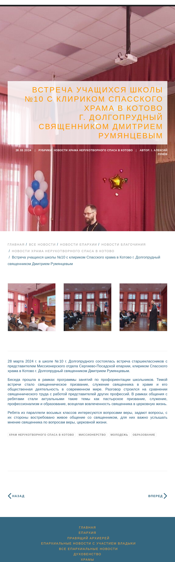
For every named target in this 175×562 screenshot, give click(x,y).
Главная (16, 240)
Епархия (87, 528)
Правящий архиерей (88, 533)
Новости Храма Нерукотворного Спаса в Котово (93, 148)
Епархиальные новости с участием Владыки (88, 539)
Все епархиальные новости (88, 544)
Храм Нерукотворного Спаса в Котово (41, 430)
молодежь (119, 430)
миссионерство (92, 430)
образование (144, 430)
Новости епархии (78, 240)
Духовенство (87, 550)
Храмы (87, 555)
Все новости (42, 240)
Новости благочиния (123, 240)
